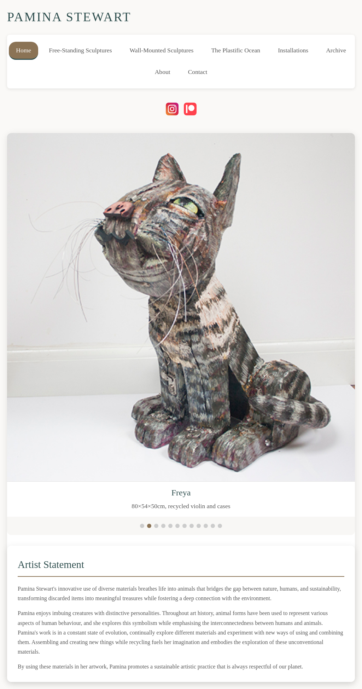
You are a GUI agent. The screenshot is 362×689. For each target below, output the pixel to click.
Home (23, 50)
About (162, 71)
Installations (293, 50)
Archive (336, 50)
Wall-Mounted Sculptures (162, 50)
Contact (198, 71)
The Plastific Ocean (235, 50)
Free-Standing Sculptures (80, 50)
